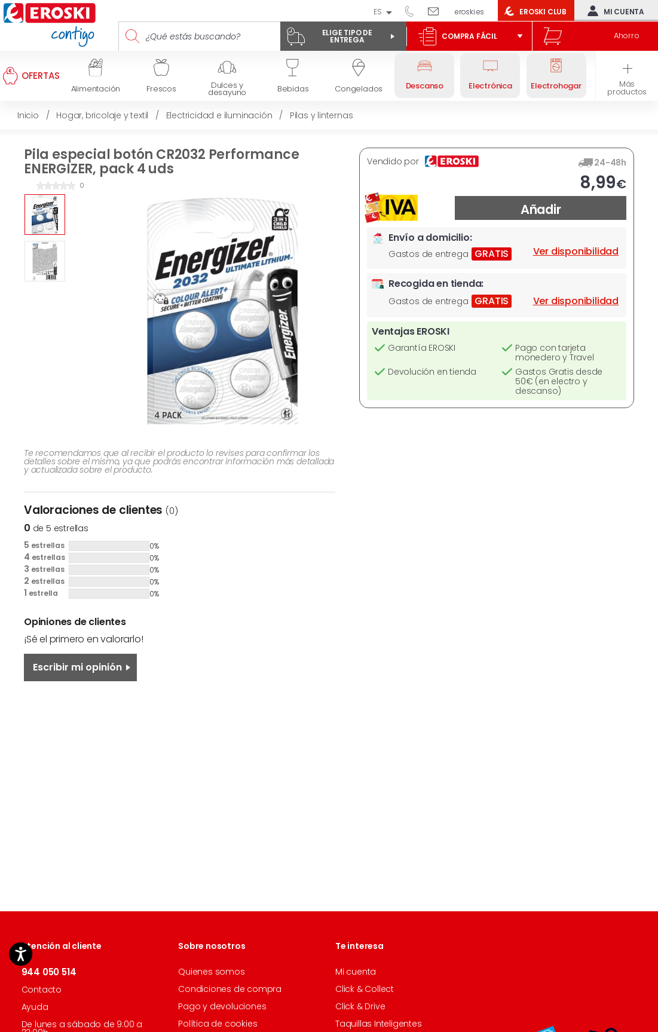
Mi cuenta (613, 11)
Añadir (541, 209)
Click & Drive (360, 1006)
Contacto (42, 990)
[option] (45, 214)
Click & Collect (364, 989)
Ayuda (35, 1007)
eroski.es (469, 12)
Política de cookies (217, 1024)
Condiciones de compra (229, 989)
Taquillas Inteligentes (378, 1024)
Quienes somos (211, 972)
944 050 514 (413, 11)
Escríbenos (438, 11)
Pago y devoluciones (222, 1006)
